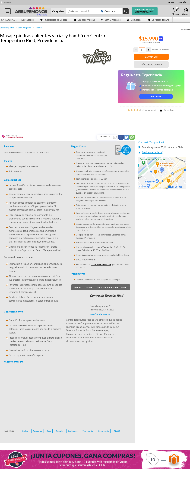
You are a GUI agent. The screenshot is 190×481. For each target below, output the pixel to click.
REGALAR (156, 96)
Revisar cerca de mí (152, 152)
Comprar (151, 56)
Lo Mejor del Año (158, 19)
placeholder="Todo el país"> (113, 11)
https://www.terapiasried (100, 314)
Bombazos (134, 19)
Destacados (27, 19)
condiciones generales (101, 264)
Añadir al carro (151, 64)
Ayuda (171, 2)
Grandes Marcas (84, 19)
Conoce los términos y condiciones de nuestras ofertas (100, 287)
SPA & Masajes (111, 19)
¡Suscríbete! (183, 2)
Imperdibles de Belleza (53, 19)
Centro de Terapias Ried (151, 142)
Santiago (7, 2)
